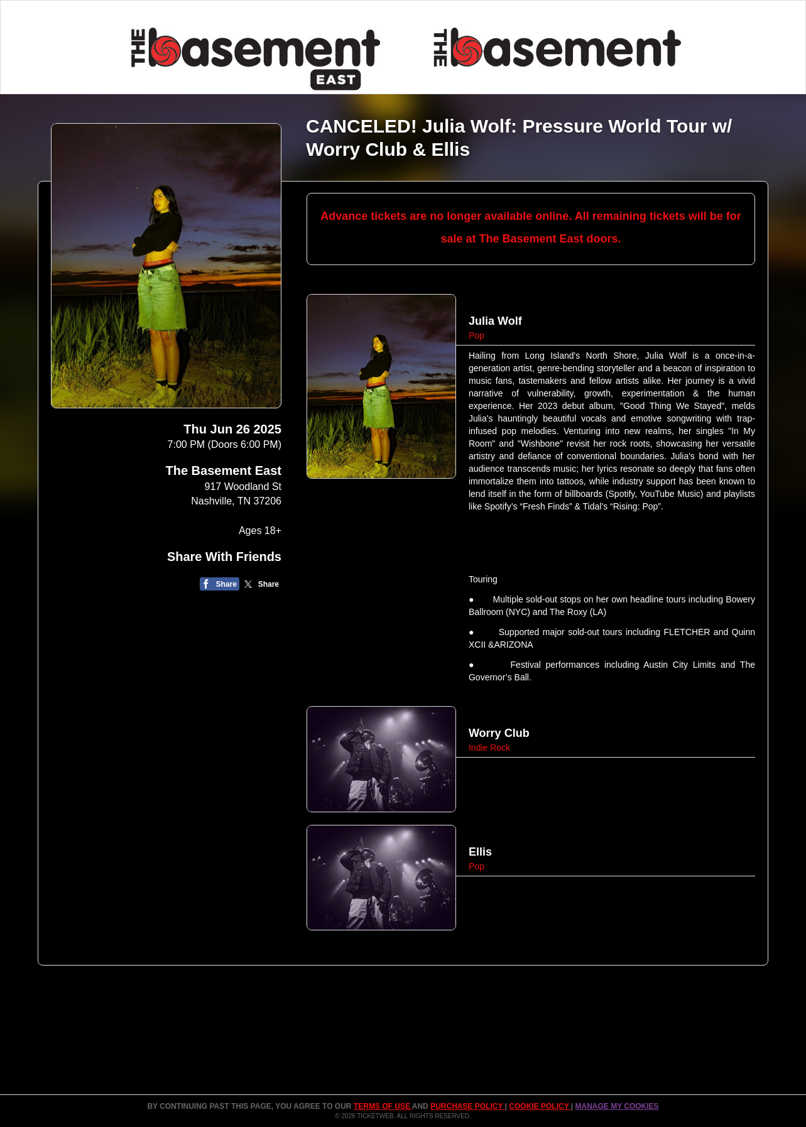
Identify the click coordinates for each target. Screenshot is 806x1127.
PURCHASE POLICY (467, 1106)
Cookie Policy (539, 1106)
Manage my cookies (616, 1106)
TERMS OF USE (383, 1106)
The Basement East (223, 470)
